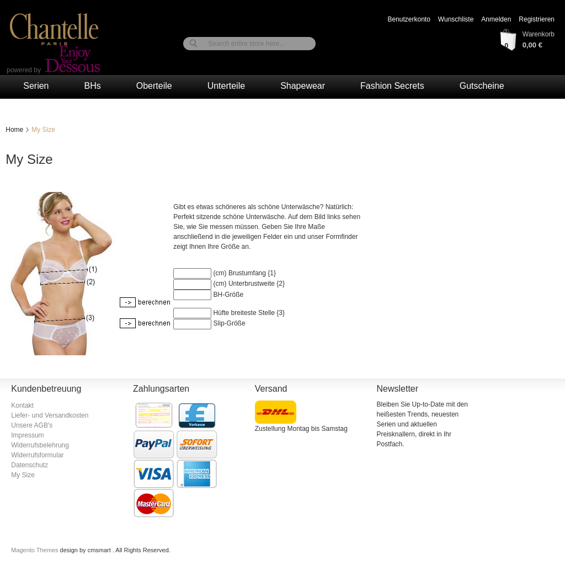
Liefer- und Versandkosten (49, 415)
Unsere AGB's (31, 425)
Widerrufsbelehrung (40, 445)
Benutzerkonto (408, 19)
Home (14, 130)
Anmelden (496, 19)
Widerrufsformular (37, 455)
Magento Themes (35, 550)
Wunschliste (455, 19)
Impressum (27, 435)
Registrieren (537, 19)
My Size (23, 475)
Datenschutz (29, 465)
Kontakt (22, 405)
